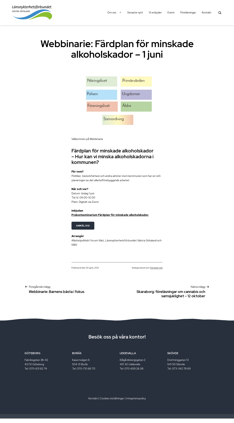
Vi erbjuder (155, 12)
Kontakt (206, 12)
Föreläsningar (188, 12)
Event (171, 12)
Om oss (111, 12)
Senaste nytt (135, 12)
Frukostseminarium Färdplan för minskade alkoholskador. (110, 215)
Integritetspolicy (136, 398)
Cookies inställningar (112, 398)
